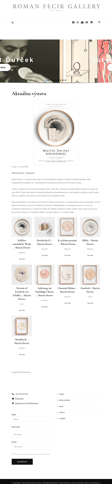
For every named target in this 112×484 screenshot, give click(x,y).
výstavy (62, 412)
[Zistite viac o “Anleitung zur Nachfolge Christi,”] (44, 307)
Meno (14, 415)
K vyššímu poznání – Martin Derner (67, 242)
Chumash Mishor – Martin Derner (67, 290)
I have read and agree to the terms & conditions (32, 454)
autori (61, 406)
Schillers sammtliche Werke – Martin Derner (21, 244)
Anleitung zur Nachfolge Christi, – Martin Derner (44, 292)
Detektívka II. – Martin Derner (45, 242)
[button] (4, 61)
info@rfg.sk (19, 399)
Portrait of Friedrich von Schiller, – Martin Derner (22, 294)
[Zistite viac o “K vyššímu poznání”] (67, 255)
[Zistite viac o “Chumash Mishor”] (67, 303)
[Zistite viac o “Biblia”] (90, 255)
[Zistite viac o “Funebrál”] (90, 303)
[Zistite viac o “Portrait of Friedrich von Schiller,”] (21, 310)
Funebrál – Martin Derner (90, 290)
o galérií (62, 418)
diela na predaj (64, 400)
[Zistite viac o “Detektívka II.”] (44, 255)
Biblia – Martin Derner (90, 242)
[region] (56, 64)
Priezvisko (16, 427)
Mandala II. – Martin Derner (21, 341)
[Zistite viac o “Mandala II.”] (21, 354)
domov (61, 394)
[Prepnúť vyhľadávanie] (99, 22)
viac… (73, 212)
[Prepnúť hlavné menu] (13, 22)
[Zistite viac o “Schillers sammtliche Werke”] (21, 259)
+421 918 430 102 (21, 394)
